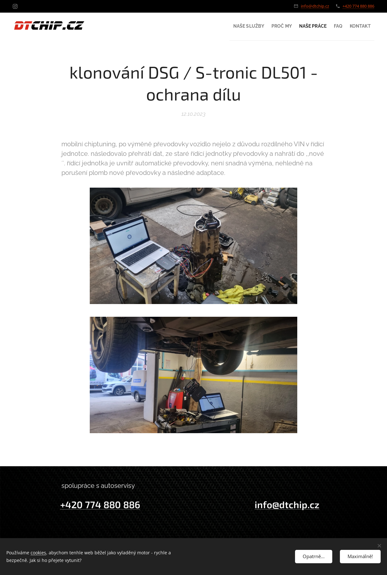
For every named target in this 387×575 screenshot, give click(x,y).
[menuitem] (222, 26)
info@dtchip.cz (315, 6)
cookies (38, 553)
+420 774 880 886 (358, 6)
